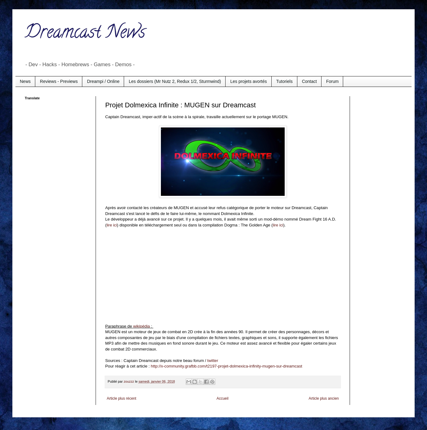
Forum (332, 81)
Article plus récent (121, 398)
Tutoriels (284, 81)
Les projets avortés (248, 81)
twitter (212, 360)
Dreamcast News (85, 33)
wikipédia (141, 326)
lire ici (111, 225)
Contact (309, 81)
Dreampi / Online (103, 81)
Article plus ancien (324, 398)
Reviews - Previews (59, 81)
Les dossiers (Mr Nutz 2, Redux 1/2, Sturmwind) (175, 81)
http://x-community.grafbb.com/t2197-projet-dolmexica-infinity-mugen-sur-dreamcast (226, 366)
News (25, 81)
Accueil (223, 398)
